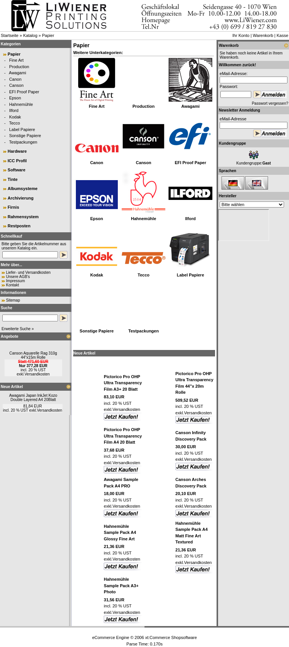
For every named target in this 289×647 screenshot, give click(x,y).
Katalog (30, 35)
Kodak (15, 117)
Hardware (17, 151)
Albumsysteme (22, 188)
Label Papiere (22, 129)
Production (19, 66)
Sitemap (13, 300)
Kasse (282, 35)
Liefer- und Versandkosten (28, 272)
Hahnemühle (21, 104)
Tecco (14, 123)
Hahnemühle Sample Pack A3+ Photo (121, 585)
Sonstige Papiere (25, 135)
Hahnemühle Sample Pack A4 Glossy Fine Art (120, 532)
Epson (15, 98)
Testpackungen (23, 142)
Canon (15, 79)
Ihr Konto (240, 35)
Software (16, 170)
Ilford (13, 110)
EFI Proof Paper (24, 91)
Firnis (13, 207)
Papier (48, 35)
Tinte (13, 179)
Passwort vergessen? (270, 103)
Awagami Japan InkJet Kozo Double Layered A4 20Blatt (33, 397)
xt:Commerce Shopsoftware (171, 637)
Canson (16, 85)
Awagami (17, 72)
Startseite (9, 35)
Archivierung (21, 198)
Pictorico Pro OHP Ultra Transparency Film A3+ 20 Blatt (123, 382)
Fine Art (16, 60)
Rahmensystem (23, 216)
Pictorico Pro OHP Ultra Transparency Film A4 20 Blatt (123, 435)
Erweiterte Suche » (18, 329)
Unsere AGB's (18, 277)
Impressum (15, 281)
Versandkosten (37, 374)
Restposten (19, 226)
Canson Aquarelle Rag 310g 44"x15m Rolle (33, 355)
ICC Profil (17, 160)
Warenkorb (263, 35)
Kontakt (12, 285)
